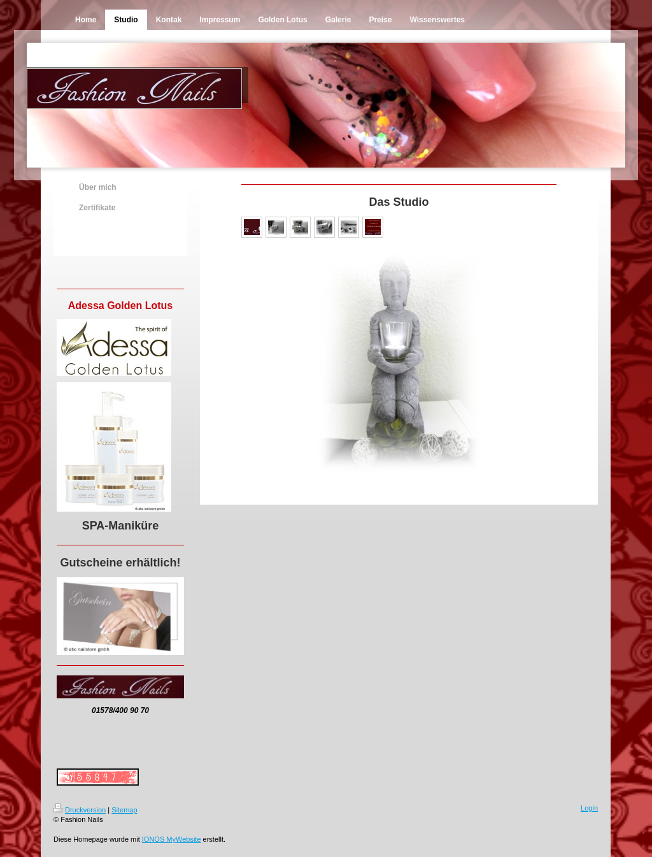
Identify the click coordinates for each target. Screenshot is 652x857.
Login (589, 808)
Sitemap (124, 810)
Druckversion (79, 810)
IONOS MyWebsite (171, 839)
